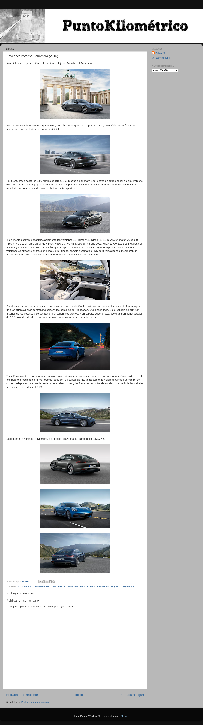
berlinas (28, 586)
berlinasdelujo (41, 586)
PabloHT (160, 53)
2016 (20, 586)
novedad (61, 586)
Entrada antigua (132, 695)
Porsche (84, 586)
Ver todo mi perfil (161, 57)
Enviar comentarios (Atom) (35, 702)
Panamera (72, 586)
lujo (54, 586)
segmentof (128, 586)
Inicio (79, 695)
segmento (116, 586)
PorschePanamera (100, 586)
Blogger (125, 716)
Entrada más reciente (22, 695)
